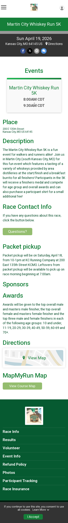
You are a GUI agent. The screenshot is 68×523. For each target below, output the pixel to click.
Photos (9, 472)
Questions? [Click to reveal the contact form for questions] (17, 231)
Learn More (41, 509)
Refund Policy (14, 464)
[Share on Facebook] (23, 51)
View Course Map (22, 386)
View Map (34, 358)
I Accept (33, 517)
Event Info (11, 456)
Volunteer (11, 448)
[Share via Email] (36, 51)
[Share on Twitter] (29, 51)
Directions (55, 44)
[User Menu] (61, 7)
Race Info (11, 431)
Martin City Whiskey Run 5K (34, 24)
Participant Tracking (20, 481)
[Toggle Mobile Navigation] (3, 7)
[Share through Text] (44, 51)
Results (9, 440)
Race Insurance (16, 489)
